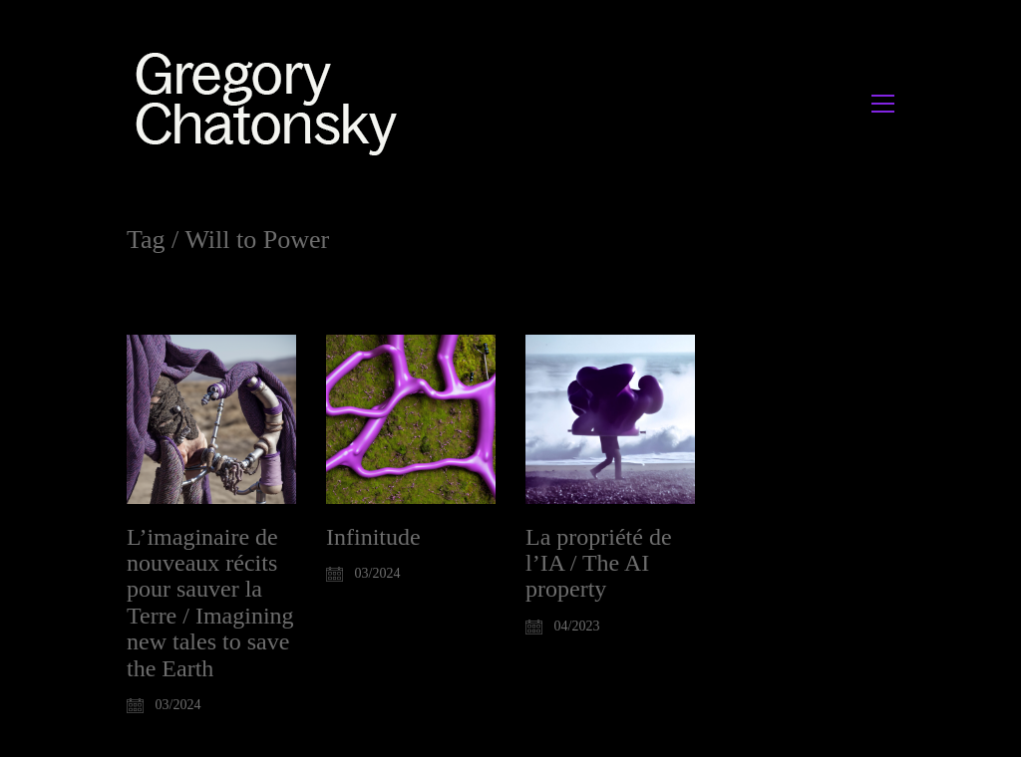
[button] (882, 104)
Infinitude (373, 537)
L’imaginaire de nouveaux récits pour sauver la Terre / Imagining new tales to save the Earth (210, 602)
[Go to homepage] (272, 103)
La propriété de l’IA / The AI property (598, 563)
